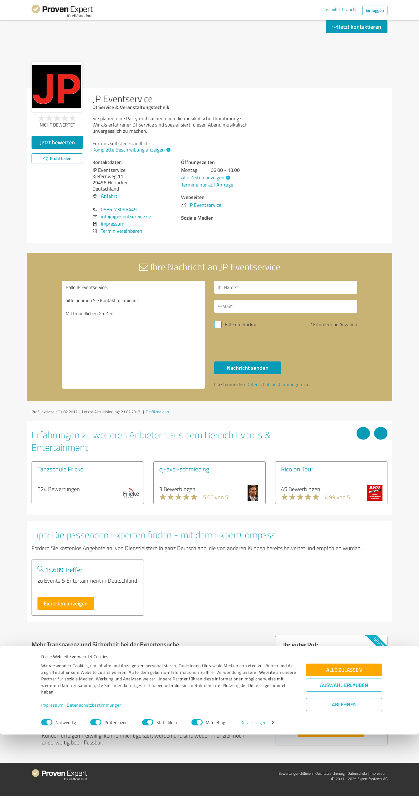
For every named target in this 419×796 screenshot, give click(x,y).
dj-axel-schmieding (184, 469)
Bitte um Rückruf (241, 324)
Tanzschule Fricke (60, 469)
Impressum (52, 767)
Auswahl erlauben (344, 746)
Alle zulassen (344, 731)
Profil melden (157, 412)
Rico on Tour (297, 469)
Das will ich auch (338, 9)
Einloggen (375, 10)
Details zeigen (253, 784)
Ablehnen (344, 766)
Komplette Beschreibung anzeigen (130, 149)
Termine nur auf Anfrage (207, 184)
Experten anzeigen (66, 603)
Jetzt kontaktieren (356, 26)
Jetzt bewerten (57, 142)
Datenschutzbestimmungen (94, 767)
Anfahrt (109, 195)
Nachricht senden (248, 368)
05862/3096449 (119, 209)
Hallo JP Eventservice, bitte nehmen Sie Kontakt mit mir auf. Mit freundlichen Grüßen (133, 335)
